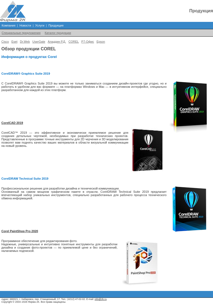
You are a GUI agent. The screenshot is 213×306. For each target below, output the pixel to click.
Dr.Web (25, 41)
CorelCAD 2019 (12, 122)
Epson (100, 41)
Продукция (55, 25)
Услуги (40, 25)
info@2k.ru (101, 299)
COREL (74, 41)
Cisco (5, 41)
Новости (25, 25)
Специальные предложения (21, 32)
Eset (14, 41)
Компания (8, 25)
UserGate (38, 41)
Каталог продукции (58, 32)
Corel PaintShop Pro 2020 (19, 231)
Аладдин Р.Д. (57, 41)
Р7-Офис (87, 41)
